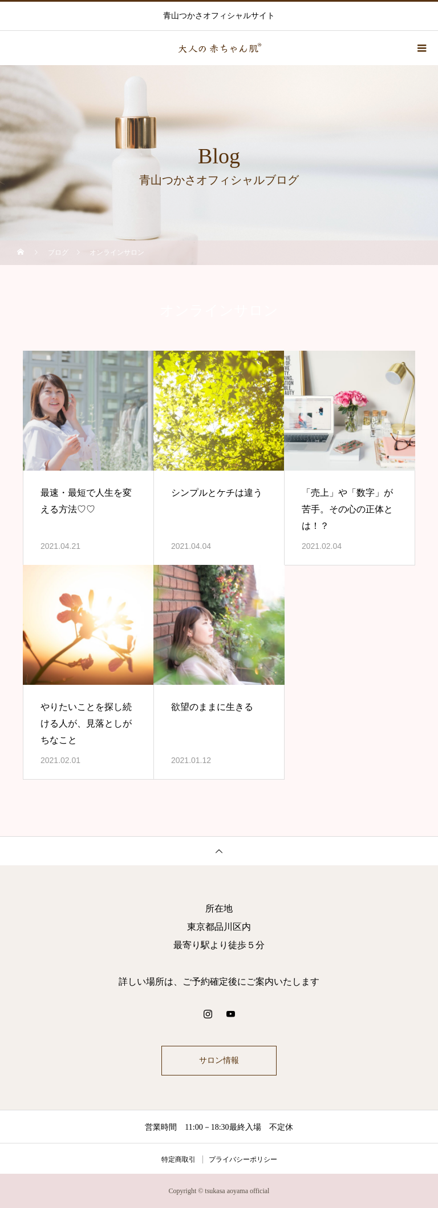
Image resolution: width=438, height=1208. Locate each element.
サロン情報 (219, 1060)
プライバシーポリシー (243, 1159)
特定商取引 (178, 1159)
